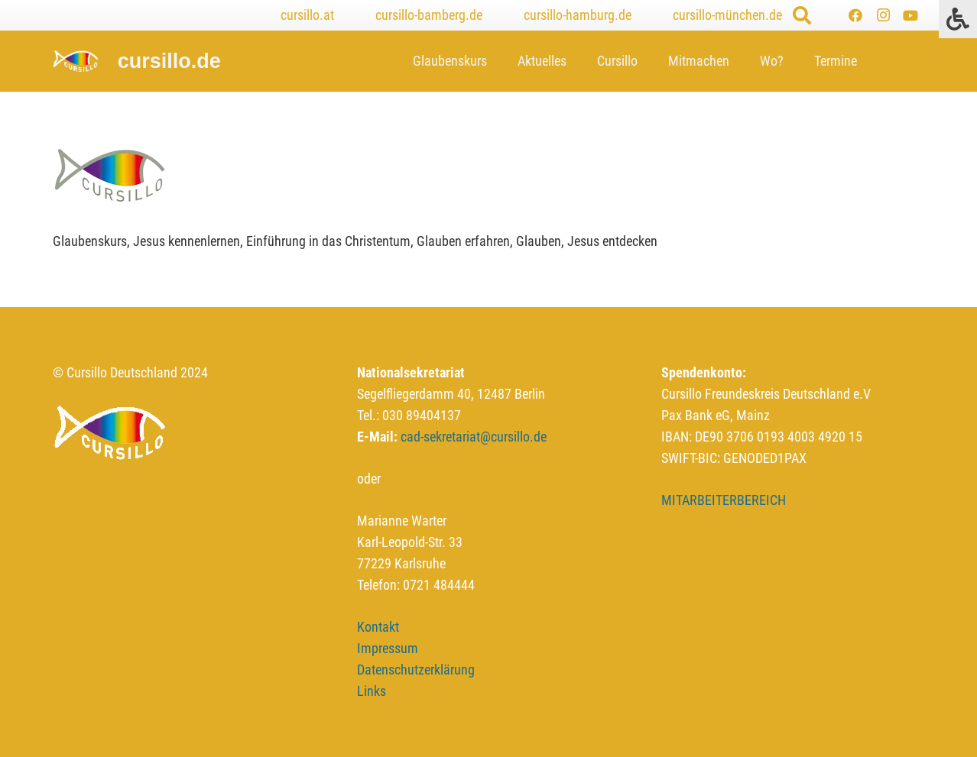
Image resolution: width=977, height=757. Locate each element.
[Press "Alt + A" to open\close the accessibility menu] (958, 19)
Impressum (387, 648)
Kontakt (378, 627)
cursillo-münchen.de (727, 15)
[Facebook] (855, 15)
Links (371, 691)
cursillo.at (307, 15)
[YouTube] (910, 15)
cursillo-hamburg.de (577, 15)
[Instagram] (883, 15)
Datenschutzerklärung (416, 670)
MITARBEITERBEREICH (723, 500)
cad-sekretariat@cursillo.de (474, 437)
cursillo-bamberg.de (428, 15)
